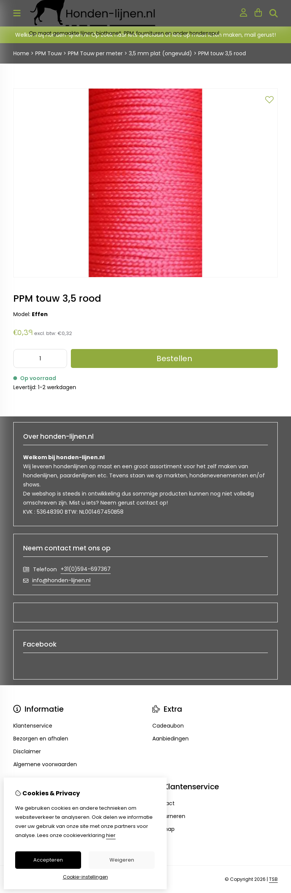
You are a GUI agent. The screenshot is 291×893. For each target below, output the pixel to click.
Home (21, 53)
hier (111, 835)
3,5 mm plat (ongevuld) (160, 53)
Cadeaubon (168, 725)
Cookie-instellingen (85, 877)
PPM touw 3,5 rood (222, 53)
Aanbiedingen (170, 738)
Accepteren (48, 859)
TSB (273, 879)
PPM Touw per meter (95, 53)
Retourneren (168, 816)
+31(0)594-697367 (86, 569)
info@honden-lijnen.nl (61, 580)
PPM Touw (49, 53)
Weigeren (122, 859)
